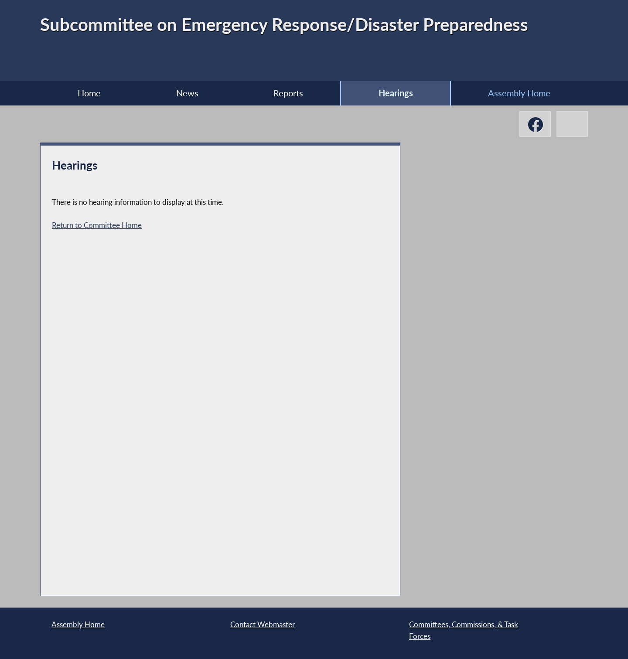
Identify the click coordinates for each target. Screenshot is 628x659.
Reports (288, 93)
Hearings (396, 93)
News (187, 93)
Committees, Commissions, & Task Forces (463, 630)
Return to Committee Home (97, 225)
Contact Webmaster (262, 624)
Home (89, 93)
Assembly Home (519, 93)
